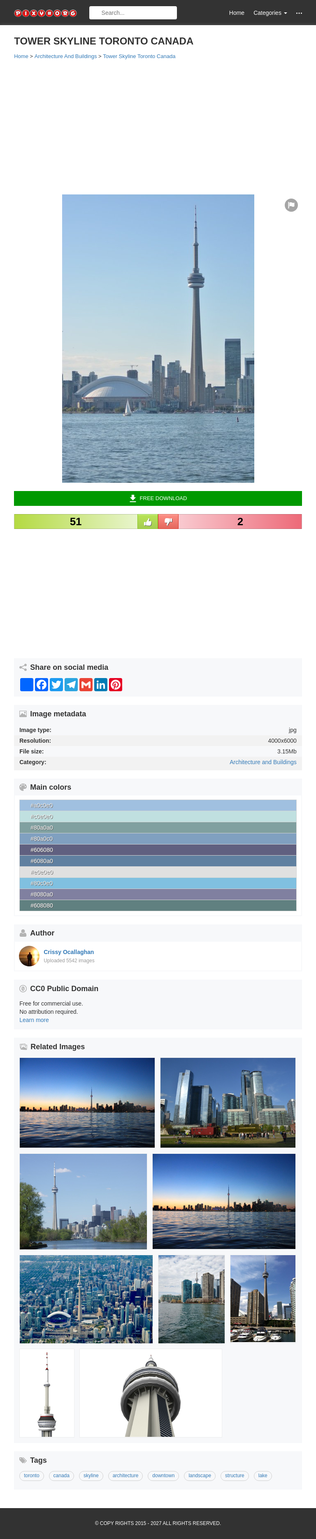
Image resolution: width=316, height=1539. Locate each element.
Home (236, 12)
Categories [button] (270, 12)
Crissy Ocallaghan (69, 952)
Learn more (34, 1020)
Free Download (158, 498)
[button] (299, 13)
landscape (199, 1475)
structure (234, 1475)
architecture (126, 1475)
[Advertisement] (158, 126)
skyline (91, 1475)
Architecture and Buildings (263, 762)
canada (61, 1475)
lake (262, 1475)
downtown (163, 1475)
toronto (31, 1475)
